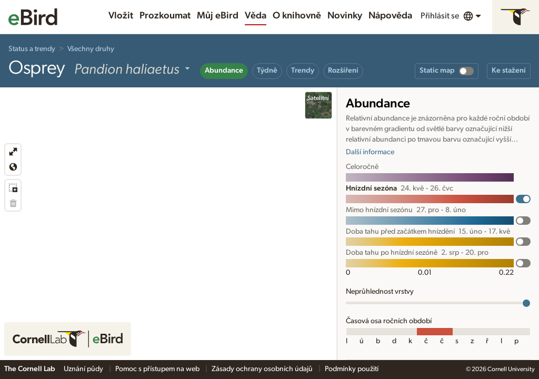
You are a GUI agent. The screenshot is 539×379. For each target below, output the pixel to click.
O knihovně (297, 16)
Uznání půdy (84, 369)
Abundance (224, 70)
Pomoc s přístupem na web (158, 369)
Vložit (120, 16)
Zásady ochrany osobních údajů (263, 369)
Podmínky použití (351, 369)
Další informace (370, 152)
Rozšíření (343, 70)
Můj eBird (217, 16)
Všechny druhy (90, 49)
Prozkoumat (165, 16)
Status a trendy (31, 49)
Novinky (344, 16)
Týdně (267, 70)
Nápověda (390, 16)
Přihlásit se (440, 16)
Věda (255, 16)
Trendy (302, 70)
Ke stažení (509, 70)
